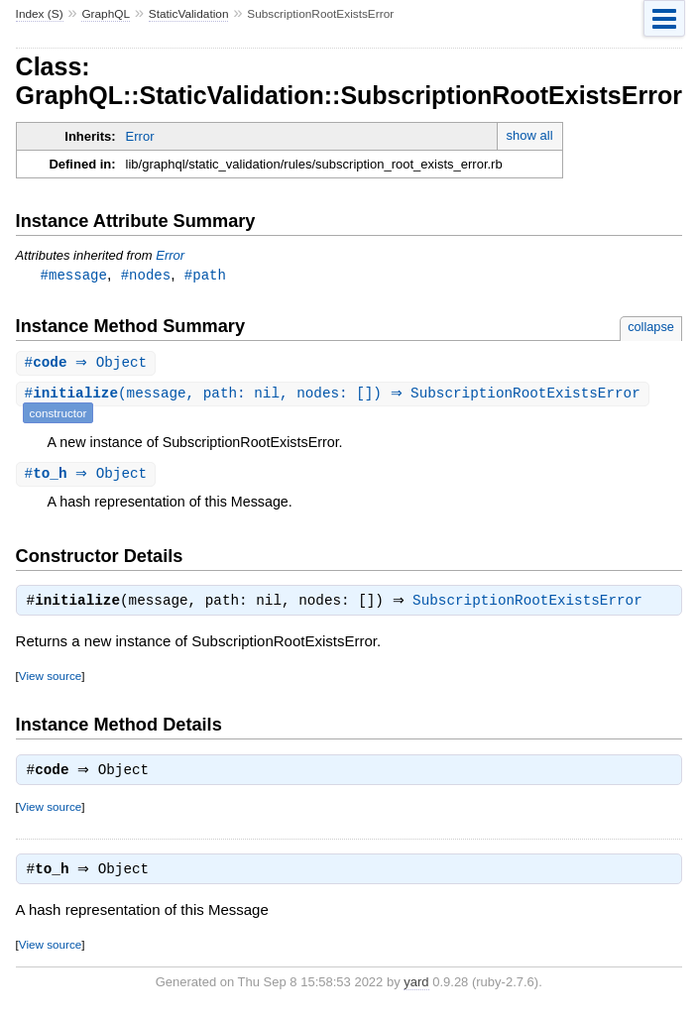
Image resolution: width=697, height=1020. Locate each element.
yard (416, 990)
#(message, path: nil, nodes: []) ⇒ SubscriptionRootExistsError (335, 396)
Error (140, 136)
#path (205, 275)
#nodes (146, 275)
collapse (651, 327)
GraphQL (105, 14)
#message (74, 275)
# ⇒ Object (89, 364)
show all (530, 135)
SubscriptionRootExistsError (532, 606)
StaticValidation (189, 14)
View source (50, 680)
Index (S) (39, 14)
